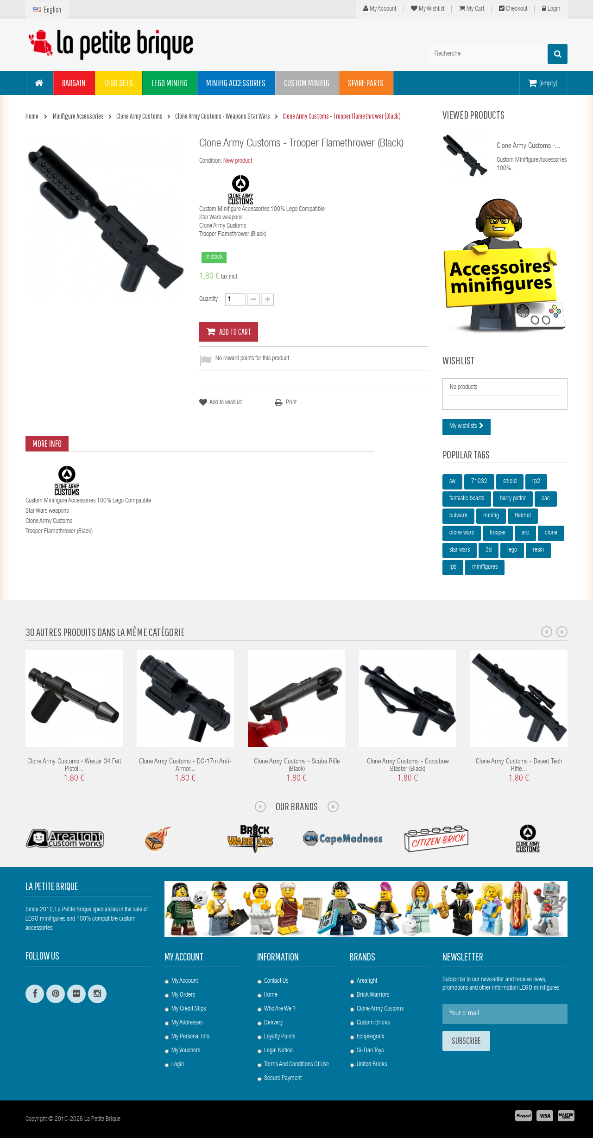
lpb (452, 567)
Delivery (273, 1023)
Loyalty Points (279, 1037)
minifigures (485, 567)
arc (525, 533)
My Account (379, 9)
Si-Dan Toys (370, 1051)
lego (512, 550)
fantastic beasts (466, 499)
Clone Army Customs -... (529, 146)
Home (271, 995)
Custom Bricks (373, 1023)
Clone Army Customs (380, 1009)
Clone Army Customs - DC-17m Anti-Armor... (185, 765)
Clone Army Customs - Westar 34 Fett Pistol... (74, 765)
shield (510, 481)
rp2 (536, 481)
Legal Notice (278, 1051)
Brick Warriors (373, 995)
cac (546, 499)
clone (551, 533)
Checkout (513, 9)
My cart (471, 9)
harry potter (513, 499)
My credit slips (188, 1009)
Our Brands (297, 806)
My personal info (190, 1037)
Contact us (276, 981)
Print (291, 403)
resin (538, 550)
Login (551, 9)
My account (183, 956)
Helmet (523, 516)
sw (452, 481)
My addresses (186, 1023)
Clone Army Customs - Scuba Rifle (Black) (297, 765)
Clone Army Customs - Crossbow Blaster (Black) (408, 765)
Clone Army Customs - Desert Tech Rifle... (519, 765)
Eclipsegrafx (370, 1037)
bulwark (458, 516)
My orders (183, 995)
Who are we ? (280, 1009)
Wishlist (458, 360)
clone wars (461, 533)
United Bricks (372, 1065)
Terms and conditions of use (296, 1065)
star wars (459, 550)
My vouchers (185, 1051)
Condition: (210, 161)
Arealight (367, 981)
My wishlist (427, 9)
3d (489, 550)
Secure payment (283, 1078)
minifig (491, 516)
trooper (498, 533)
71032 (479, 481)
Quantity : (210, 299)
